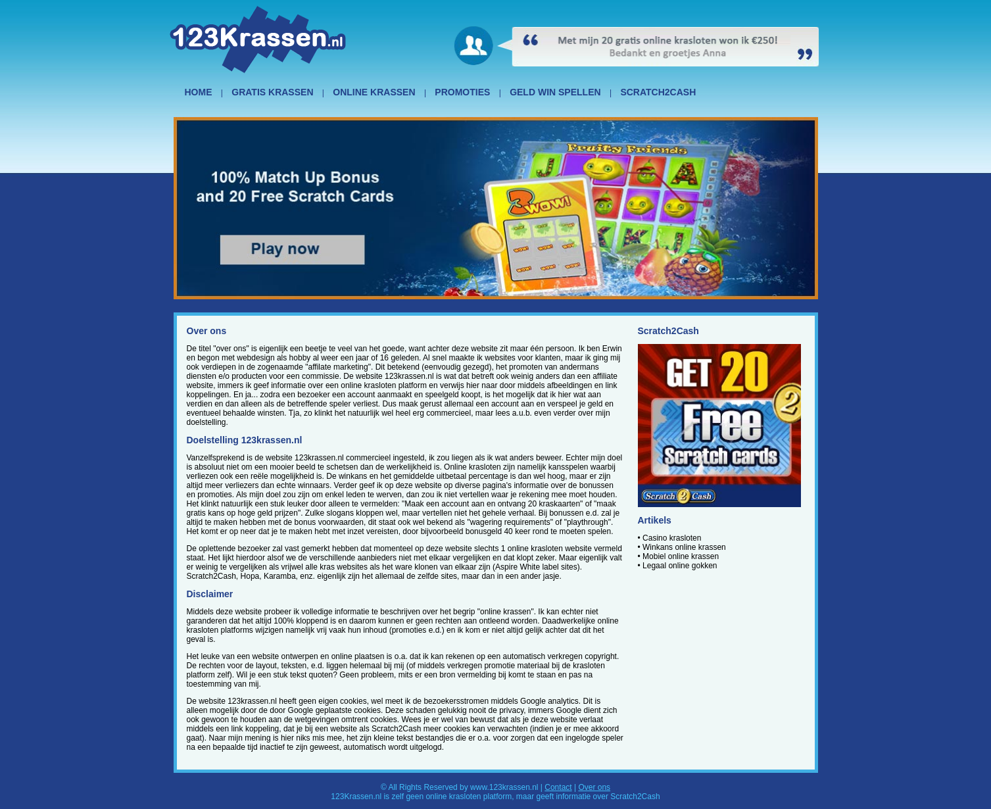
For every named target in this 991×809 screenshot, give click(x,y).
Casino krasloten (671, 538)
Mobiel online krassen (680, 556)
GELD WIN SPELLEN (555, 92)
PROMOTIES (462, 92)
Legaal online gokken (679, 565)
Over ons (594, 787)
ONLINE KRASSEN (374, 92)
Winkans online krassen (684, 547)
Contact (557, 787)
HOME (198, 92)
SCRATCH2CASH (658, 92)
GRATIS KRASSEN (272, 92)
